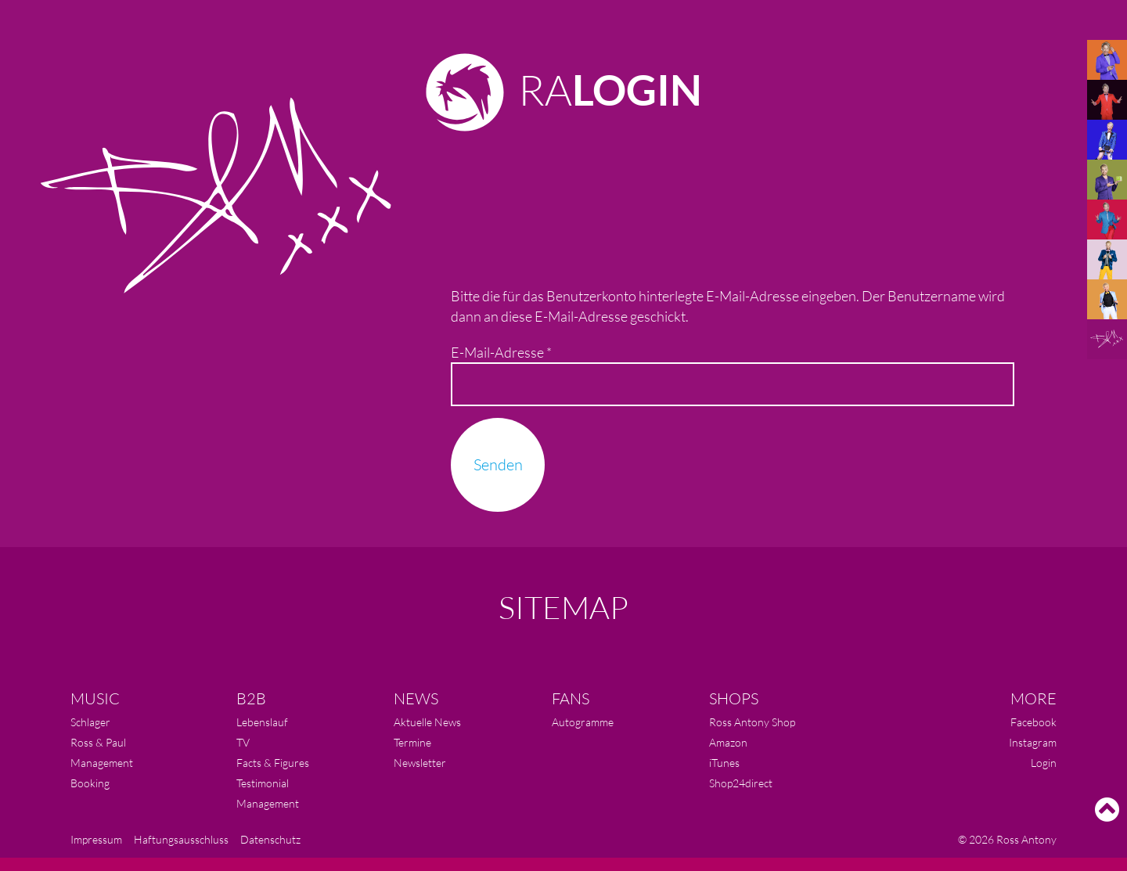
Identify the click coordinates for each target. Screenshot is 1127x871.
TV (243, 742)
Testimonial (262, 783)
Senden (498, 464)
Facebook (1033, 722)
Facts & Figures (272, 762)
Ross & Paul (98, 742)
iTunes (724, 762)
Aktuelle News (427, 722)
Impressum (96, 839)
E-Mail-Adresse (501, 352)
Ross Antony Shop (752, 722)
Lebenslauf (262, 722)
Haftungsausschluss (181, 839)
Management (101, 762)
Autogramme (583, 722)
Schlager (90, 722)
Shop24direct (740, 783)
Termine (412, 742)
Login (1044, 762)
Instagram (1033, 742)
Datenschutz (270, 839)
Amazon (728, 742)
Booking (90, 783)
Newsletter (420, 762)
